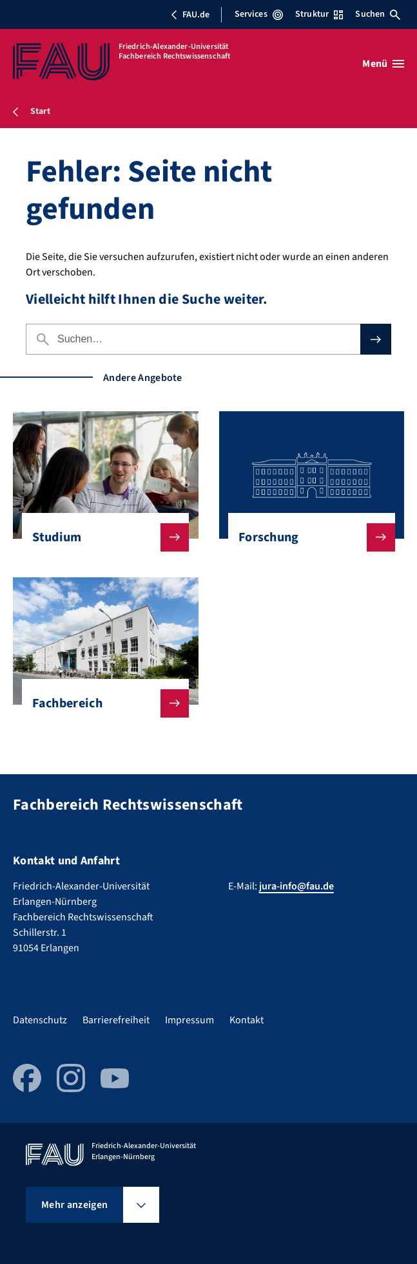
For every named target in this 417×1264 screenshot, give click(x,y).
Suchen (377, 14)
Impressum (189, 1020)
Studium (100, 537)
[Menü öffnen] (383, 64)
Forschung (306, 537)
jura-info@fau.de (296, 886)
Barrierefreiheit (116, 1020)
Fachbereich (100, 703)
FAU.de (190, 14)
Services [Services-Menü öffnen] (259, 14)
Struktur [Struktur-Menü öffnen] (319, 14)
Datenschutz (40, 1020)
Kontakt (246, 1020)
